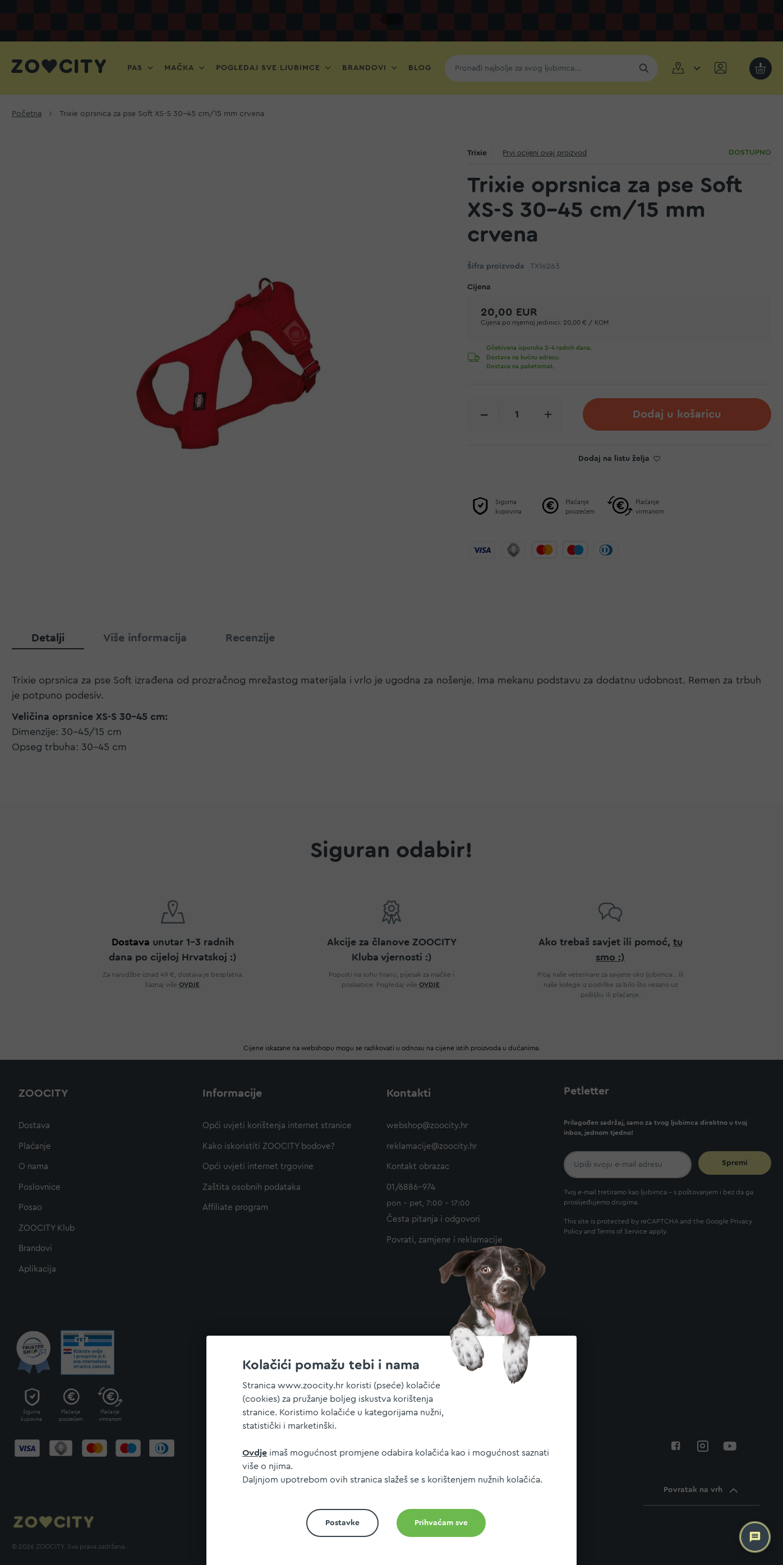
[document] (396, 1455)
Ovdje (254, 1452)
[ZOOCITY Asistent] (755, 1537)
